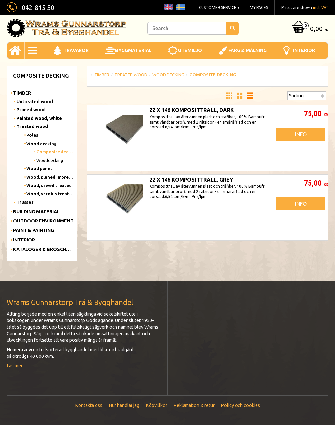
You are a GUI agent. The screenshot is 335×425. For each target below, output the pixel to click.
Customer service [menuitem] (217, 7)
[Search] (232, 28)
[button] (229, 95)
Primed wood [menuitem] (31, 109)
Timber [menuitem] (22, 93)
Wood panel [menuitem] (39, 168)
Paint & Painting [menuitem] (33, 230)
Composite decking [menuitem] (55, 151)
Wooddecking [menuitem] (49, 160)
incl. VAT (320, 7)
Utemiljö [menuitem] (190, 50)
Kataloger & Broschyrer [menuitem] (43, 249)
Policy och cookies (240, 405)
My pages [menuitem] (259, 7)
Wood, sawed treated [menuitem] (49, 185)
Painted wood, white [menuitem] (39, 118)
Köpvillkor (156, 405)
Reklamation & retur (194, 405)
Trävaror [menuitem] (76, 50)
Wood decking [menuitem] (41, 143)
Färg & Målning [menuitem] (247, 50)
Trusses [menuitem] (25, 202)
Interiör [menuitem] (304, 50)
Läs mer (15, 365)
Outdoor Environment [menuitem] (43, 220)
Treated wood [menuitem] (32, 126)
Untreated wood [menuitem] (34, 101)
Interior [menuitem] (24, 239)
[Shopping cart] (309, 29)
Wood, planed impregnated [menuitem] (50, 177)
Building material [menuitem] (36, 211)
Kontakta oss (88, 405)
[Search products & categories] (193, 28)
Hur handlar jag (124, 405)
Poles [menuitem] (32, 135)
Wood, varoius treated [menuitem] (50, 193)
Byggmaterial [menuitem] (133, 50)
